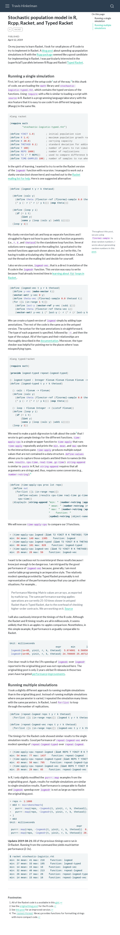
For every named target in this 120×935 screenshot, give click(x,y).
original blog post (29, 906)
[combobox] (112, 6)
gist (57, 902)
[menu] (7, 6)
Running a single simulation (103, 20)
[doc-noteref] (52, 81)
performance (40, 674)
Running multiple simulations (103, 26)
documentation (49, 340)
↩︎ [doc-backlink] (61, 902)
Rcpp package (45, 54)
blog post (47, 50)
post (94, 251)
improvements (56, 674)
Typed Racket (75, 62)
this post (20, 909)
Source (69, 608)
